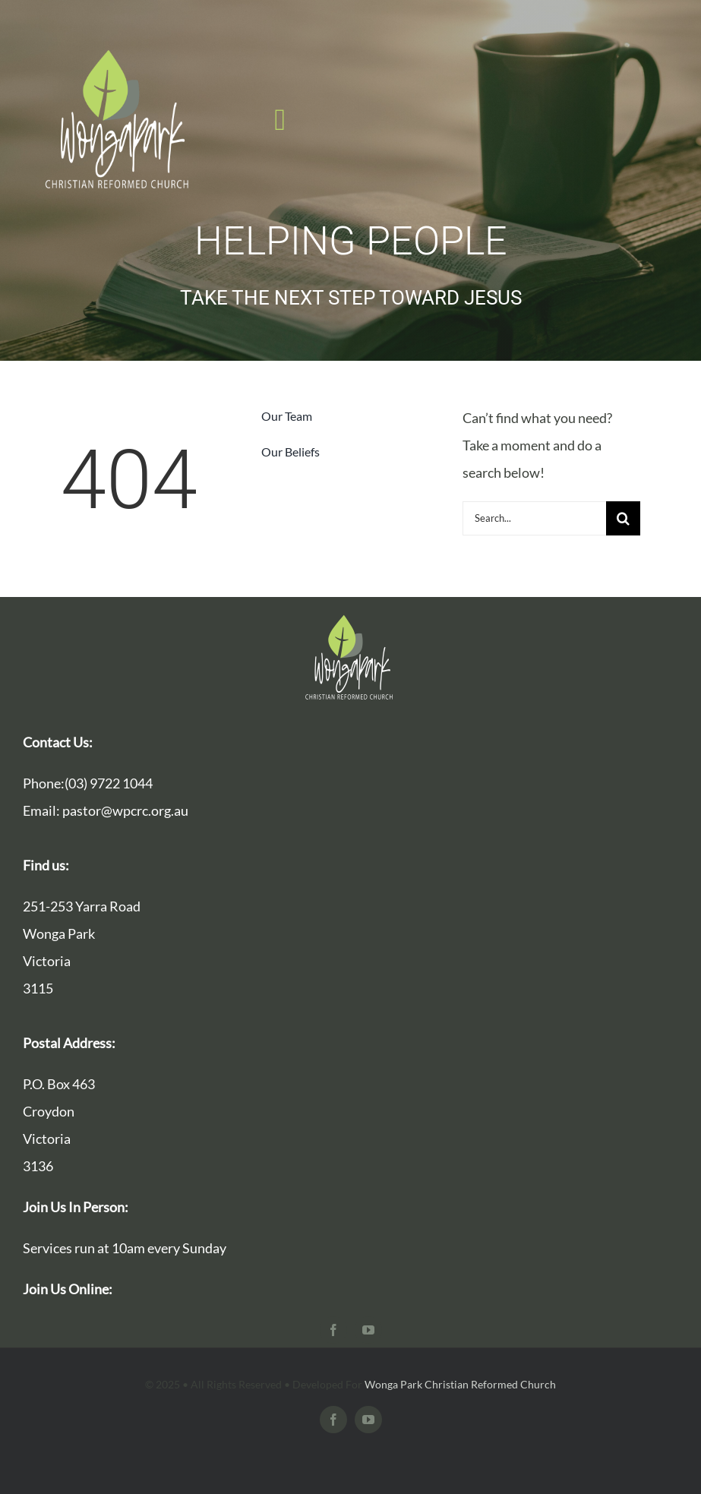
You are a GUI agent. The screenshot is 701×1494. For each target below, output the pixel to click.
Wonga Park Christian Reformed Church (460, 1384)
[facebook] (333, 1330)
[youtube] (368, 1330)
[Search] (623, 518)
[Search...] (534, 518)
